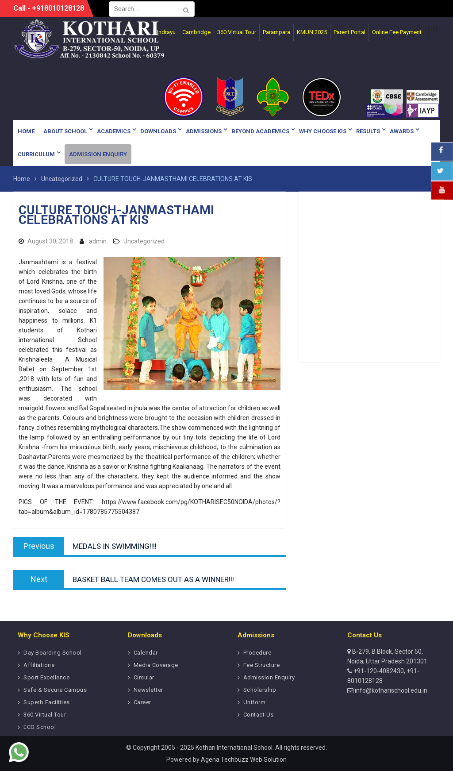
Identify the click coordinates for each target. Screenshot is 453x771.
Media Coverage (156, 665)
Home (26, 131)
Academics (114, 131)
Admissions (204, 131)
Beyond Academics (260, 131)
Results (368, 131)
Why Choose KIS (322, 131)
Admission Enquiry (98, 154)
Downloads (158, 131)
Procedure (257, 652)
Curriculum (36, 154)
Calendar (146, 652)
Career (142, 702)
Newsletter (148, 689)
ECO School (39, 727)
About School (65, 131)
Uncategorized (144, 241)
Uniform (254, 702)
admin (98, 241)
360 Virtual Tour (44, 714)
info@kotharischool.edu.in (390, 690)
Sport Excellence (46, 677)
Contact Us (258, 714)
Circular (144, 677)
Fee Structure (261, 665)
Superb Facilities (46, 702)
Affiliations (38, 665)
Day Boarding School (52, 652)
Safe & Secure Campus (55, 689)
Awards (402, 131)
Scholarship (259, 689)
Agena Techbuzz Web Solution (244, 759)
